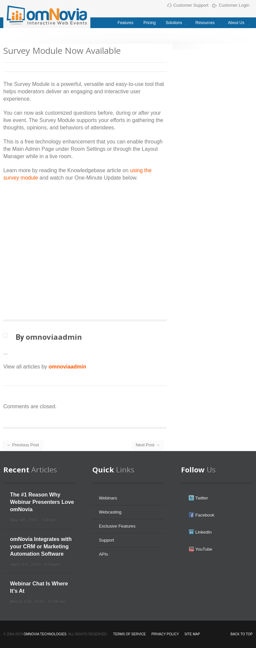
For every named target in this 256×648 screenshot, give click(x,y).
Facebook (201, 515)
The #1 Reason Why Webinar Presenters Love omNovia (42, 502)
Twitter (198, 498)
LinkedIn (200, 532)
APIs (103, 554)
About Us (236, 24)
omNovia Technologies (45, 634)
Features (125, 22)
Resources (205, 24)
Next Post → (148, 444)
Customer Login (230, 5)
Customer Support (188, 5)
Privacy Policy (165, 634)
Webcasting (110, 512)
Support (106, 540)
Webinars (108, 498)
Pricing (149, 22)
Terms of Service (129, 634)
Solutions (174, 24)
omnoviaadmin (67, 366)
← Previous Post (23, 444)
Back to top (241, 634)
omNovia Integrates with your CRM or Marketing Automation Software (41, 546)
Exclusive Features (117, 526)
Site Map (192, 634)
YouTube (200, 549)
